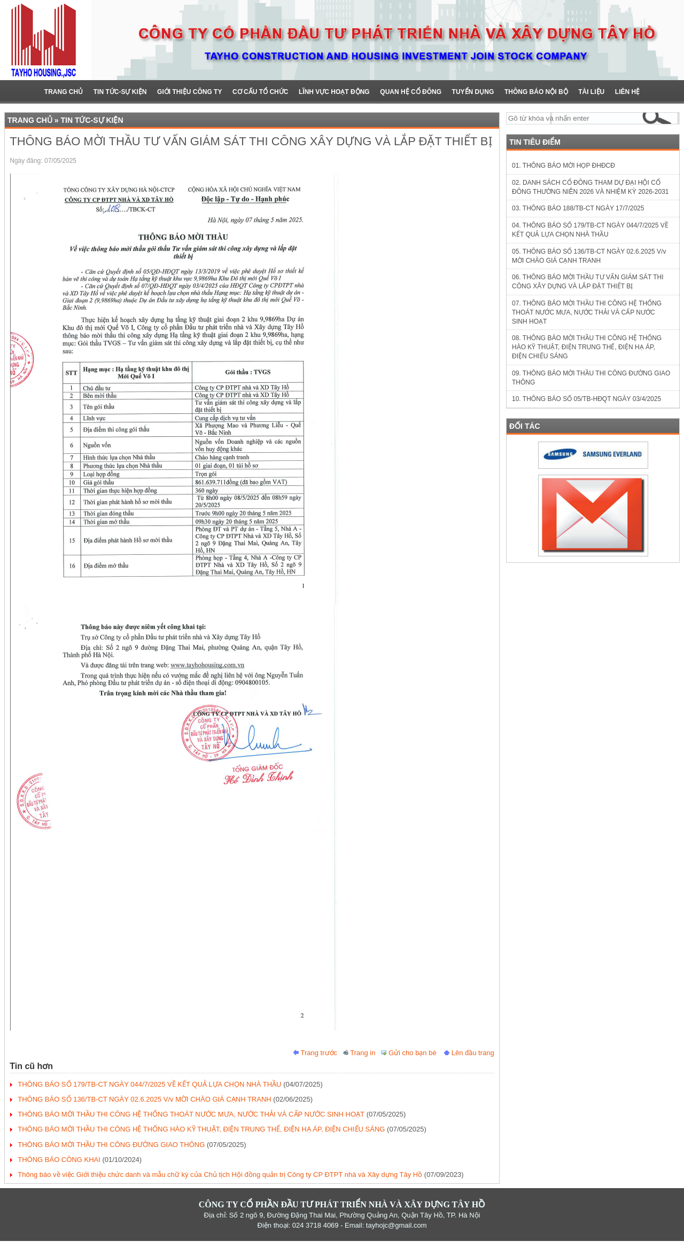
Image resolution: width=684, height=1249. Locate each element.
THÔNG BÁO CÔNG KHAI (59, 1160)
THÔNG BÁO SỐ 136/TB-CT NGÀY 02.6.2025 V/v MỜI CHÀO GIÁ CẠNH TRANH (144, 1099)
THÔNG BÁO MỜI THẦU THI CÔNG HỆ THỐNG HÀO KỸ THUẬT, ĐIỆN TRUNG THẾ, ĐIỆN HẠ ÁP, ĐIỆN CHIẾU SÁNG (201, 1129)
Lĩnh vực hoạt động (334, 92)
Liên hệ (627, 92)
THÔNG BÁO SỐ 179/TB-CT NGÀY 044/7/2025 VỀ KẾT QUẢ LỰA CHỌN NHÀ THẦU (149, 1084)
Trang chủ (63, 92)
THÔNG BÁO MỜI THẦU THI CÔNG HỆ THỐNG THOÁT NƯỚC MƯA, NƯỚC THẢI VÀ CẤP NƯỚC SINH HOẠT (191, 1114)
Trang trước (315, 1053)
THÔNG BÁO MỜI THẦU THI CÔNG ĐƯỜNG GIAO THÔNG (111, 1145)
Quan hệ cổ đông (410, 92)
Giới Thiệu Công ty (189, 92)
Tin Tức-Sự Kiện (120, 92)
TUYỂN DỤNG (473, 92)
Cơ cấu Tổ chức (260, 92)
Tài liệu (591, 92)
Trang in (359, 1053)
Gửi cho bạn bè (408, 1053)
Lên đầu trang (469, 1053)
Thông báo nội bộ (536, 92)
